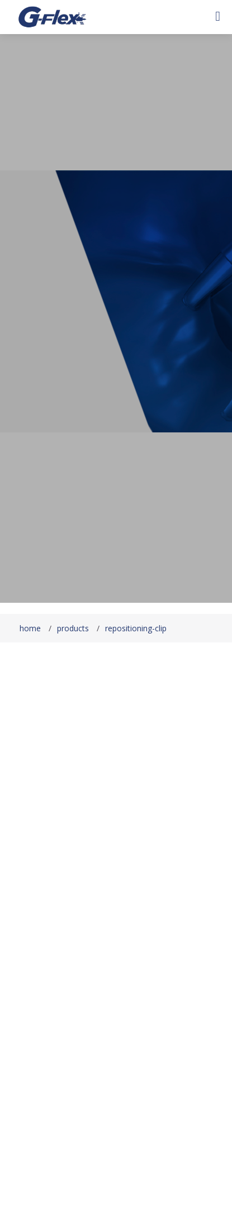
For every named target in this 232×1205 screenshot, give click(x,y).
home (30, 628)
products (73, 628)
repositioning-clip (136, 628)
